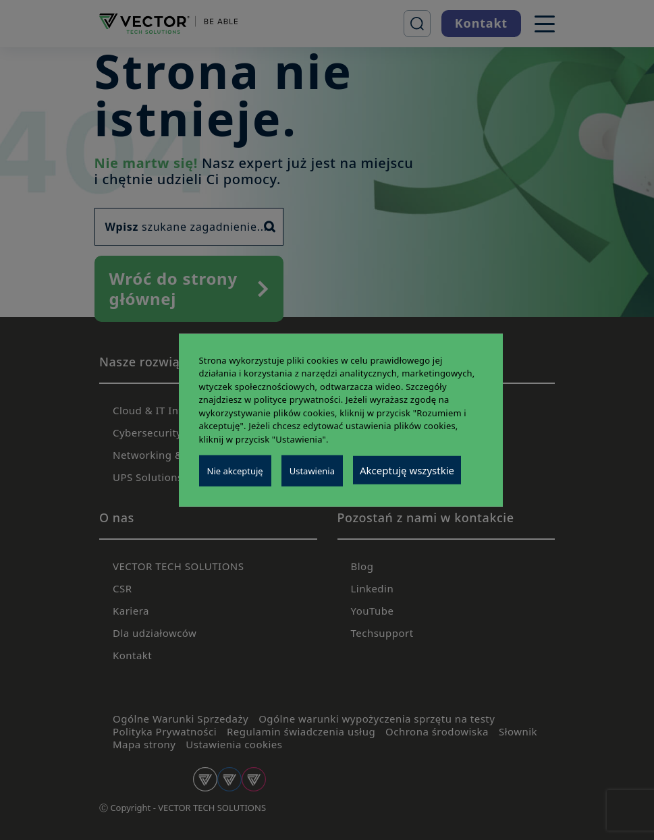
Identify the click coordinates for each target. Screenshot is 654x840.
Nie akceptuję (235, 471)
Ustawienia (312, 471)
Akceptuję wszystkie (407, 470)
